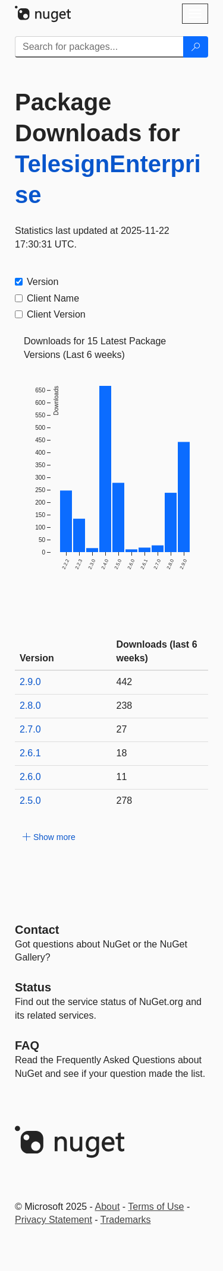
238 (125, 706)
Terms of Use (156, 1207)
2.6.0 (30, 777)
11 (122, 777)
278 (125, 800)
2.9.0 (30, 682)
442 (125, 682)
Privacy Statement (53, 1220)
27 (122, 729)
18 (122, 753)
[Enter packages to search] (99, 47)
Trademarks (125, 1220)
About (107, 1207)
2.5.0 (30, 800)
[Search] (195, 47)
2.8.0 (30, 706)
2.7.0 (30, 729)
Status (33, 987)
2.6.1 (30, 753)
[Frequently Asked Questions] (27, 1045)
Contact (37, 929)
